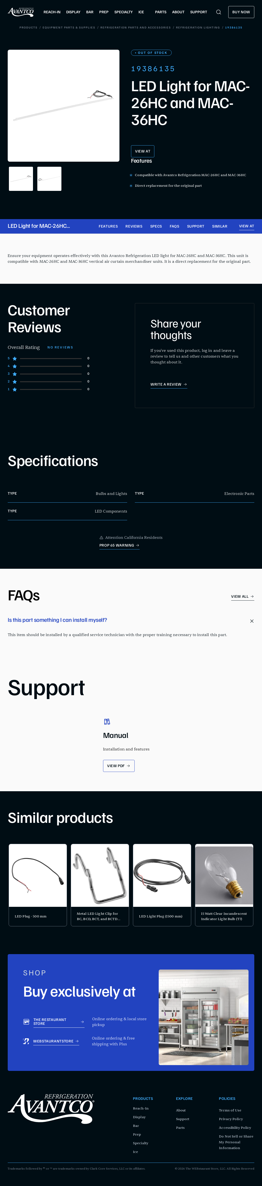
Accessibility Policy (235, 1128)
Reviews (133, 227)
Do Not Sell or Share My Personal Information (236, 1142)
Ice (135, 1152)
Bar (136, 1126)
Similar (219, 227)
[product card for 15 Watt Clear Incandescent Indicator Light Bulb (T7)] (224, 885)
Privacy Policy (231, 1119)
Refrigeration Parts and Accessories (135, 27)
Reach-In (141, 1108)
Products (29, 27)
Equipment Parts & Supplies (69, 27)
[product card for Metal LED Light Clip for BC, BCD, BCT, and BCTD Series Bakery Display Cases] (100, 885)
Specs (156, 227)
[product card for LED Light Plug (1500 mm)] (162, 885)
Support (195, 227)
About (181, 1110)
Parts (180, 1128)
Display (139, 1117)
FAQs (174, 227)
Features (108, 227)
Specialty (140, 1143)
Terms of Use (230, 1110)
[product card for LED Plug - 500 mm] (38, 885)
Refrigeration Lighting (198, 27)
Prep (137, 1134)
